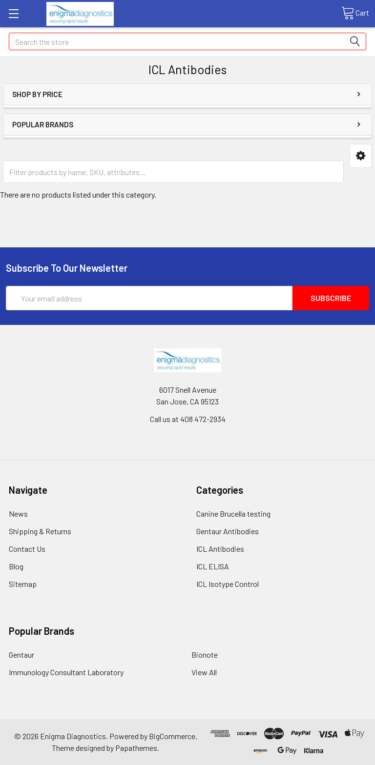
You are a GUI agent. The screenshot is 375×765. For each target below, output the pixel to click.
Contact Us (27, 548)
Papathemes (136, 747)
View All (204, 672)
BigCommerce (172, 736)
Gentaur (21, 654)
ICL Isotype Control (227, 583)
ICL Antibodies (220, 548)
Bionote (204, 654)
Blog (16, 566)
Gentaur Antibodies (227, 531)
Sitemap (23, 583)
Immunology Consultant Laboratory (66, 672)
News (18, 513)
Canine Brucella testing (233, 513)
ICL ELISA (212, 566)
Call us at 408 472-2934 (188, 418)
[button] (361, 156)
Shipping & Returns (40, 531)
